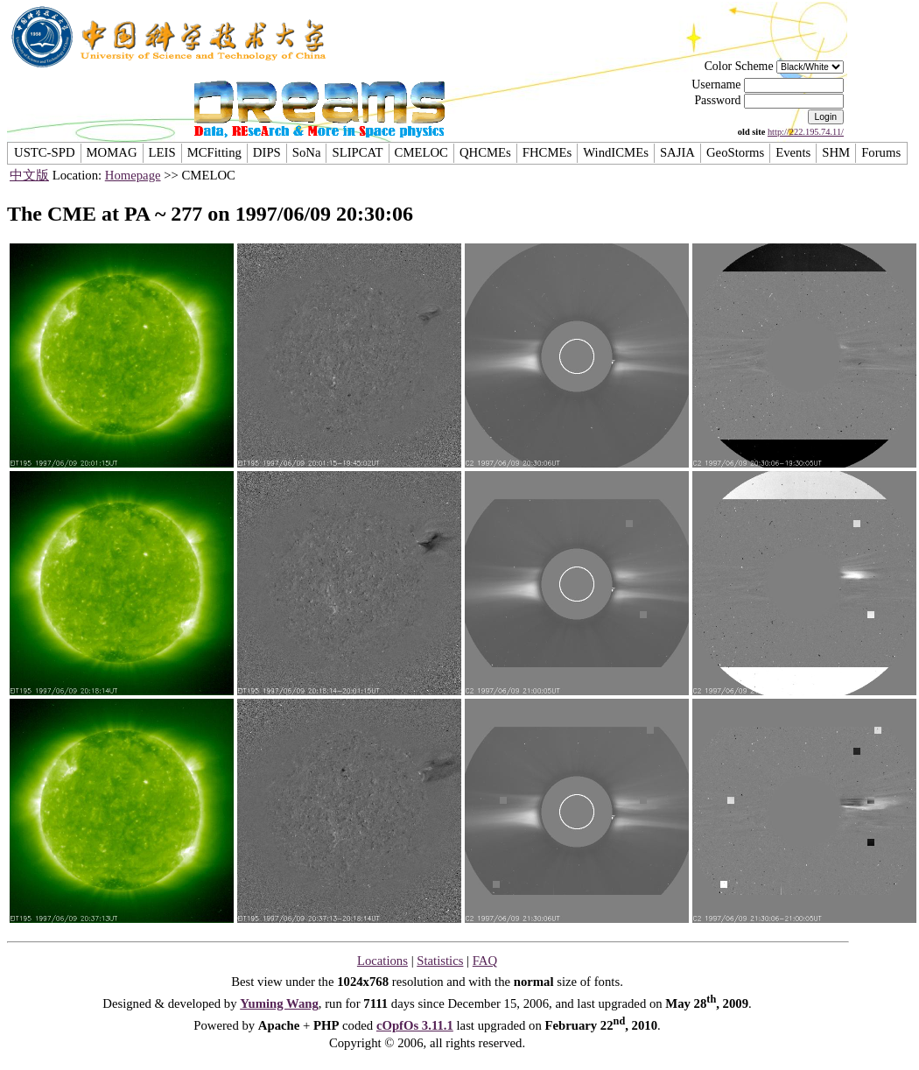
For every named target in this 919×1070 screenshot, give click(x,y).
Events (792, 152)
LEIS (162, 152)
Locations (382, 961)
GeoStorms (735, 152)
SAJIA (677, 152)
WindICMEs (616, 152)
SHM (836, 152)
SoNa (306, 152)
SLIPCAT (357, 152)
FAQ (485, 961)
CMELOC (421, 152)
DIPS (267, 152)
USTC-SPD (44, 152)
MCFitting (214, 152)
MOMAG (112, 152)
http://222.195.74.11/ (806, 132)
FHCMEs (547, 152)
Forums (881, 152)
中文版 (29, 175)
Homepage (133, 175)
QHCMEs (485, 152)
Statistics (440, 961)
